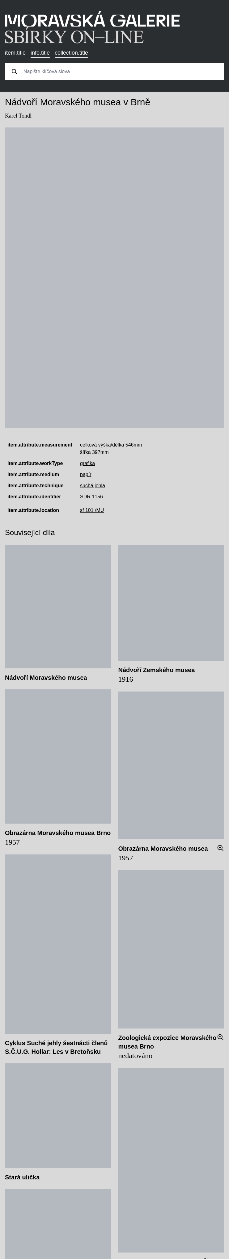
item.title (15, 53)
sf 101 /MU (92, 510)
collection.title (71, 53)
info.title (40, 53)
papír (85, 474)
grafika (87, 463)
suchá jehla (92, 485)
